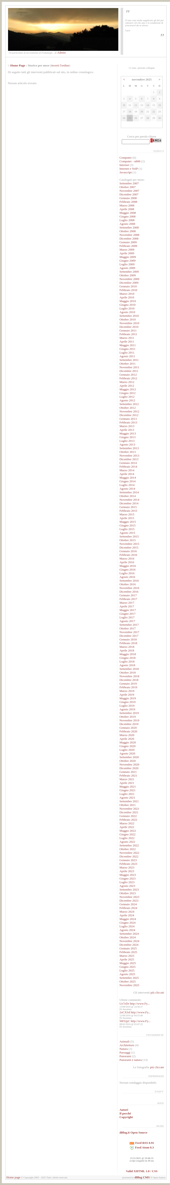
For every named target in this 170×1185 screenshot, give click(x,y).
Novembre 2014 (129, 499)
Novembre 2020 (129, 764)
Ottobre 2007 (127, 187)
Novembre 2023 (129, 897)
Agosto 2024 (127, 930)
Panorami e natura (130, 1060)
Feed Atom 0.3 (142, 1147)
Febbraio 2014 (128, 466)
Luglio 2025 (127, 970)
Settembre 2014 (129, 492)
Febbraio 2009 (128, 246)
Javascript (125, 172)
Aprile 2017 (126, 606)
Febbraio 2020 (128, 731)
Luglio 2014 (127, 485)
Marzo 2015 (126, 514)
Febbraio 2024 (128, 908)
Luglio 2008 (127, 220)
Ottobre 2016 (127, 584)
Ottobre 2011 (127, 363)
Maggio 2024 (127, 919)
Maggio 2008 (127, 212)
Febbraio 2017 (128, 599)
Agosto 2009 (127, 268)
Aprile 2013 (126, 429)
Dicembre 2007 (129, 194)
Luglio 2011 (126, 352)
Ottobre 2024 (127, 937)
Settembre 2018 (129, 669)
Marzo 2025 (126, 955)
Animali (124, 1041)
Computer (125, 157)
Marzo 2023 (126, 867)
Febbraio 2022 (128, 819)
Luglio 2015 (127, 529)
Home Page (17, 65)
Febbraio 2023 (128, 863)
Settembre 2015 (129, 536)
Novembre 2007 (129, 190)
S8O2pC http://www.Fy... (135, 1021)
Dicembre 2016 (129, 591)
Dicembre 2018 (129, 680)
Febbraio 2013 (128, 422)
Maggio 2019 (127, 698)
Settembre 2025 (129, 977)
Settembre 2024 (129, 933)
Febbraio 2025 (128, 952)
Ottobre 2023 (127, 893)
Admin (61, 52)
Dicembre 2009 (129, 282)
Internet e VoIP (128, 168)
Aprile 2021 (126, 783)
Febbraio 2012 (128, 378)
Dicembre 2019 (129, 724)
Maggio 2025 (127, 963)
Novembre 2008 (129, 235)
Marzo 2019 (126, 691)
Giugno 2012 (127, 393)
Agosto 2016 (127, 577)
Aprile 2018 (126, 650)
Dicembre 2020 (129, 768)
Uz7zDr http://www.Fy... (134, 1003)
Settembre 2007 (129, 183)
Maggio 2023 (127, 875)
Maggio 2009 (127, 257)
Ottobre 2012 (127, 407)
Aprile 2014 (126, 474)
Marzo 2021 (126, 779)
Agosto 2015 (127, 532)
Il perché (125, 1113)
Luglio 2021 (127, 794)
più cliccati (157, 992)
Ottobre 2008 (127, 231)
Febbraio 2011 (128, 334)
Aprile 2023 (126, 871)
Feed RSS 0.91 (141, 1143)
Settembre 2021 (129, 801)
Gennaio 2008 (128, 198)
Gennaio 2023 (128, 860)
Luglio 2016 (127, 573)
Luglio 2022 (127, 838)
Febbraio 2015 (128, 510)
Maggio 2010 (127, 301)
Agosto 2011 (127, 356)
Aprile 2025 (126, 959)
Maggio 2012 (127, 389)
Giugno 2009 (127, 260)
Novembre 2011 (129, 367)
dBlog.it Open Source (133, 1132)
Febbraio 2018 (128, 643)
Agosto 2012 (127, 400)
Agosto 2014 (127, 488)
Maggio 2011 (127, 345)
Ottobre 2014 (127, 496)
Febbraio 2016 (128, 555)
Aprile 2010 (126, 297)
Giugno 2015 (127, 525)
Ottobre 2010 (127, 319)
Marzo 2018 (126, 646)
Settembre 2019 (129, 713)
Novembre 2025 (129, 985)
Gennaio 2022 (128, 816)
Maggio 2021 (127, 786)
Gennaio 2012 (128, 374)
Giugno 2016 (127, 569)
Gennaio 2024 (128, 904)
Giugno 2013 (127, 437)
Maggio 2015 (127, 521)
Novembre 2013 (129, 455)
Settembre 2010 (129, 315)
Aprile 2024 (126, 915)
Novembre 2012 (129, 411)
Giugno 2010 (127, 304)
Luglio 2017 (127, 617)
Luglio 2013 (127, 441)
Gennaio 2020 (128, 727)
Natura (123, 1049)
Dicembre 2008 (129, 238)
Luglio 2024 (127, 926)
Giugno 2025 (127, 966)
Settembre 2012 (129, 404)
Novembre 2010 (129, 323)
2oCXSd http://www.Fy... (135, 1012)
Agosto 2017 (127, 621)
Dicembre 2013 (129, 459)
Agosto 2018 (127, 665)
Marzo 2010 (126, 293)
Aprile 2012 (126, 385)
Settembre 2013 (129, 448)
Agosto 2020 (127, 753)
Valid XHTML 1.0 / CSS (142, 1171)
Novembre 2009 (129, 279)
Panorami (125, 1056)
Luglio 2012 (127, 396)
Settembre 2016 (129, 580)
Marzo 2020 (126, 735)
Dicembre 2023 (129, 900)
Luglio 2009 (127, 264)
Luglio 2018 (127, 661)
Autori (123, 1109)
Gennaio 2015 (128, 507)
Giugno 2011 (127, 349)
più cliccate (157, 1067)
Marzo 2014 (126, 470)
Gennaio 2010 (128, 286)
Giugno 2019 (127, 702)
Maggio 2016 (127, 566)
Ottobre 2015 (127, 540)
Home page (13, 1177)
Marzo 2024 (126, 911)
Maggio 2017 (127, 610)
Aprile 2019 (126, 694)
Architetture (126, 1045)
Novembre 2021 (129, 808)
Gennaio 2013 (128, 418)
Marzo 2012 (126, 382)
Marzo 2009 (126, 249)
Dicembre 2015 (129, 547)
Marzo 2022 (126, 823)
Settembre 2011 (129, 360)
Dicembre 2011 (128, 371)
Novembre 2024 (129, 941)
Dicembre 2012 (129, 415)
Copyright (126, 1117)
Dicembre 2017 (129, 635)
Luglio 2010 (127, 308)
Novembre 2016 (129, 588)
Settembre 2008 (129, 227)
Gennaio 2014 (128, 463)
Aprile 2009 (126, 253)
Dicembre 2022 (129, 856)
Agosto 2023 (127, 886)
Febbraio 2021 (128, 775)
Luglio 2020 (127, 749)
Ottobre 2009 (127, 275)
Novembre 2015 (129, 543)
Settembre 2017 (129, 624)
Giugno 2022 (127, 834)
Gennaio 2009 (128, 242)
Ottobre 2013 (127, 452)
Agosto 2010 (127, 312)
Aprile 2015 (126, 518)
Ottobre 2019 (127, 716)
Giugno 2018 (127, 658)
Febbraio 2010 (128, 290)
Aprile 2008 (126, 209)
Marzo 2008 (126, 205)
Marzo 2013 (126, 426)
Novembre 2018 (129, 676)
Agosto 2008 (127, 224)
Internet (124, 165)
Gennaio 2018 (128, 639)
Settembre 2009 (129, 271)
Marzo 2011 (126, 338)
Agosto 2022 (127, 841)
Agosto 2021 (127, 797)
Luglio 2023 (127, 882)
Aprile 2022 (126, 827)
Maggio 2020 (127, 742)
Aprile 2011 (126, 341)
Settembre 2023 (129, 889)
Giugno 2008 (127, 216)
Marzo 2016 (126, 558)
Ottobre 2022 (127, 849)
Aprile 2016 (126, 562)
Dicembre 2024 (129, 944)
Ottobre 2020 (127, 760)
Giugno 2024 (127, 922)
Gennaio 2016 (128, 551)
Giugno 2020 (127, 746)
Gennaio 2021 (128, 772)
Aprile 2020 (126, 738)
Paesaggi (124, 1052)
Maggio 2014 (127, 477)
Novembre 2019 (129, 720)
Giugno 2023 (127, 878)
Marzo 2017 (126, 602)
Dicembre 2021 (129, 812)
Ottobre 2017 (127, 628)
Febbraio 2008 (128, 201)
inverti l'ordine (60, 65)
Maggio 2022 (127, 830)
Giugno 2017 (127, 613)
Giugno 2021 (127, 790)
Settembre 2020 (129, 757)
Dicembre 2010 (129, 326)
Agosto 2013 (127, 444)
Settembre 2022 (129, 845)
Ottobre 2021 (127, 805)
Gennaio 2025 (128, 948)
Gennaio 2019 (128, 683)
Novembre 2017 (129, 632)
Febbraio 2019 (128, 687)
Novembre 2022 (129, 852)
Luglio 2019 (127, 705)
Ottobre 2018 (127, 672)
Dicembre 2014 (129, 503)
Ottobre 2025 (127, 981)
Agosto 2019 (127, 709)
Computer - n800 (129, 161)
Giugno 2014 (127, 481)
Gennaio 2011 (128, 330)
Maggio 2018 (127, 654)
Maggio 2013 (127, 433)
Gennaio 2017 (128, 595)
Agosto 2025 (127, 974)
